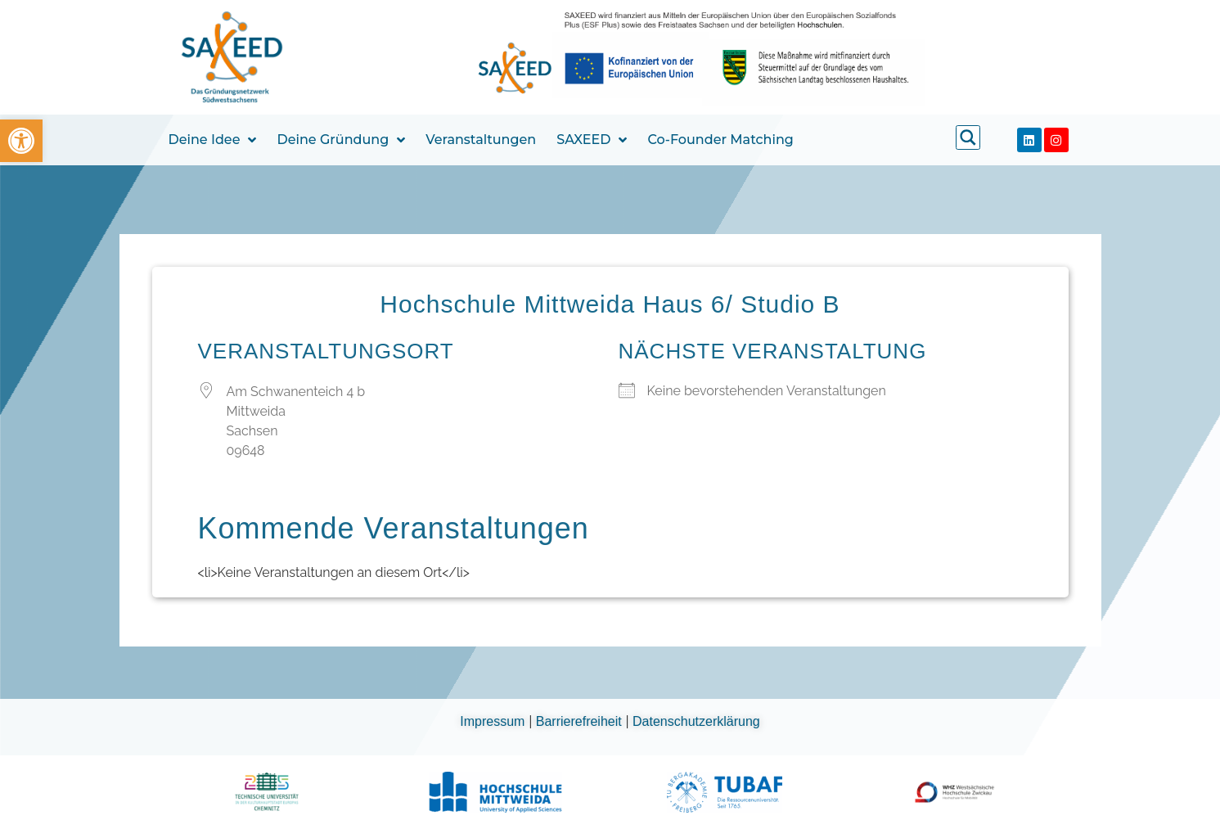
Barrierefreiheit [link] (580, 721)
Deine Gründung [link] (341, 140)
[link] (21, 140)
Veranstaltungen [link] (480, 139)
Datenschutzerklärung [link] (696, 721)
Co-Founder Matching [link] (720, 139)
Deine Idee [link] (213, 140)
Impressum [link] (494, 721)
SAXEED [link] (591, 140)
